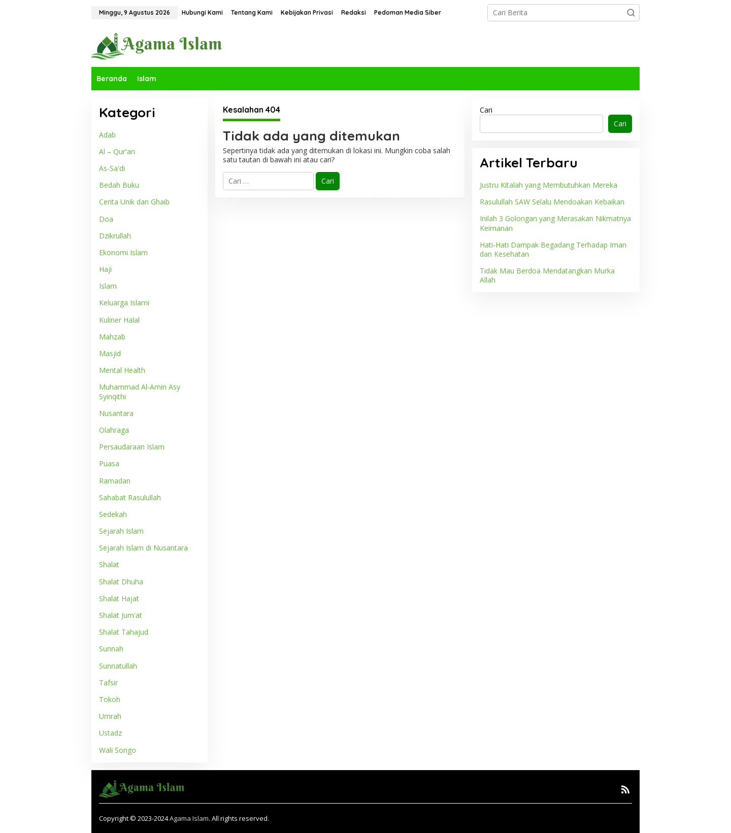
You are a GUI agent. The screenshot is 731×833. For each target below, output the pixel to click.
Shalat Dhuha (121, 581)
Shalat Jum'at (120, 615)
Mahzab (112, 336)
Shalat (109, 564)
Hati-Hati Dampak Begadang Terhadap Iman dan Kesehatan (553, 249)
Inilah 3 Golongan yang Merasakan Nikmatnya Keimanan (555, 223)
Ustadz (110, 733)
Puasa (109, 463)
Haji (105, 269)
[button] (631, 12)
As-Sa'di (112, 168)
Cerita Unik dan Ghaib (134, 201)
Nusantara (116, 413)
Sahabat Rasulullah (130, 497)
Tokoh (109, 699)
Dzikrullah (115, 235)
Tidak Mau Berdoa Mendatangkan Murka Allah (547, 275)
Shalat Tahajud (123, 632)
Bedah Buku (119, 185)
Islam (108, 286)
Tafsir (108, 682)
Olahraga (114, 430)
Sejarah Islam (121, 531)
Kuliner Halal (119, 320)
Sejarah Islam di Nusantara (143, 547)
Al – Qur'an (117, 151)
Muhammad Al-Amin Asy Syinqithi (139, 391)
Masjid (110, 353)
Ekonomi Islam (123, 252)
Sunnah (111, 648)
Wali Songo (117, 750)
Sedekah (113, 514)
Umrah (110, 716)
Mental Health (122, 370)
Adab (107, 135)
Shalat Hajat (119, 598)
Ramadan (114, 480)
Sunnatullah (118, 666)
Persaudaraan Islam (131, 447)
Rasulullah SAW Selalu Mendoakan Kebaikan (552, 201)
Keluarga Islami (124, 302)
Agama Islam (189, 818)
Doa (106, 219)
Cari (486, 110)
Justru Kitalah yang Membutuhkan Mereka (548, 185)
